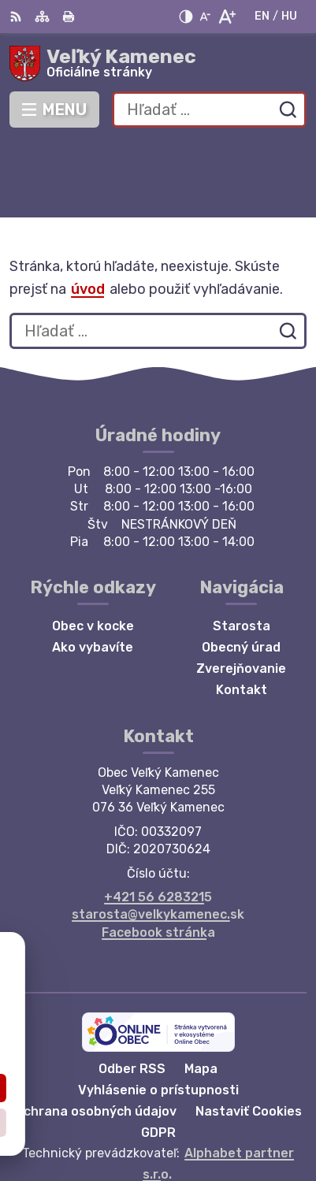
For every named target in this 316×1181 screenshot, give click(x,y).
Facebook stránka (158, 855)
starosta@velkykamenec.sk (158, 837)
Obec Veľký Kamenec (208, 1117)
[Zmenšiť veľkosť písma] (205, 16)
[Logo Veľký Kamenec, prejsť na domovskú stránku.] (158, 64)
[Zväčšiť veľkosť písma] (226, 16)
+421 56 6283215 (158, 819)
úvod (88, 212)
